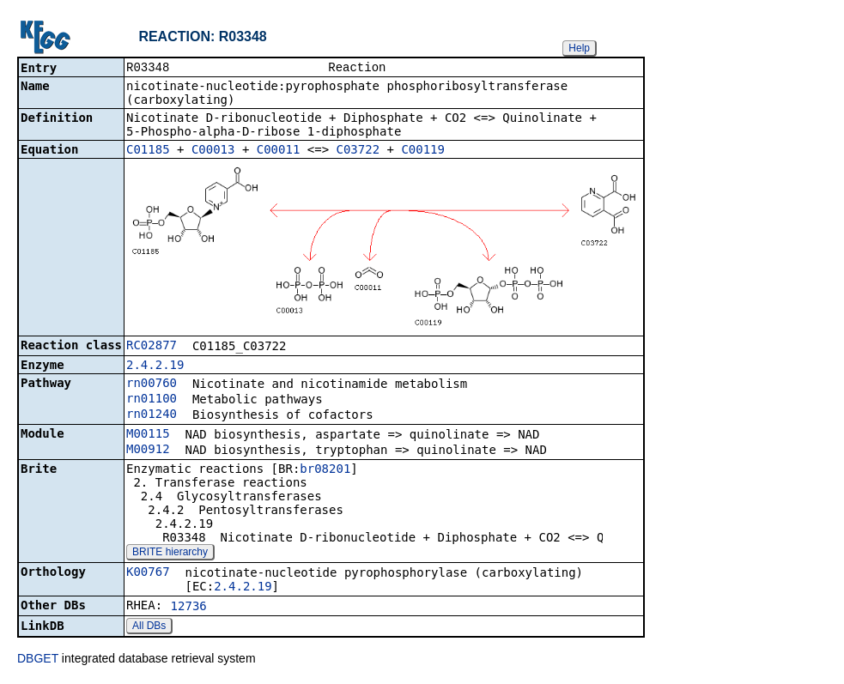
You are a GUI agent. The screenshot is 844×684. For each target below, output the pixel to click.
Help (579, 48)
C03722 (358, 151)
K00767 (148, 573)
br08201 (325, 470)
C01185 (148, 151)
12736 (189, 607)
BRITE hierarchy (170, 554)
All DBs (149, 627)
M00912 (148, 450)
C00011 (279, 151)
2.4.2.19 (155, 366)
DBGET (37, 660)
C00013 (213, 151)
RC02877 (151, 347)
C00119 (423, 151)
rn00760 (151, 384)
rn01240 (151, 415)
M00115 (148, 435)
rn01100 (151, 400)
